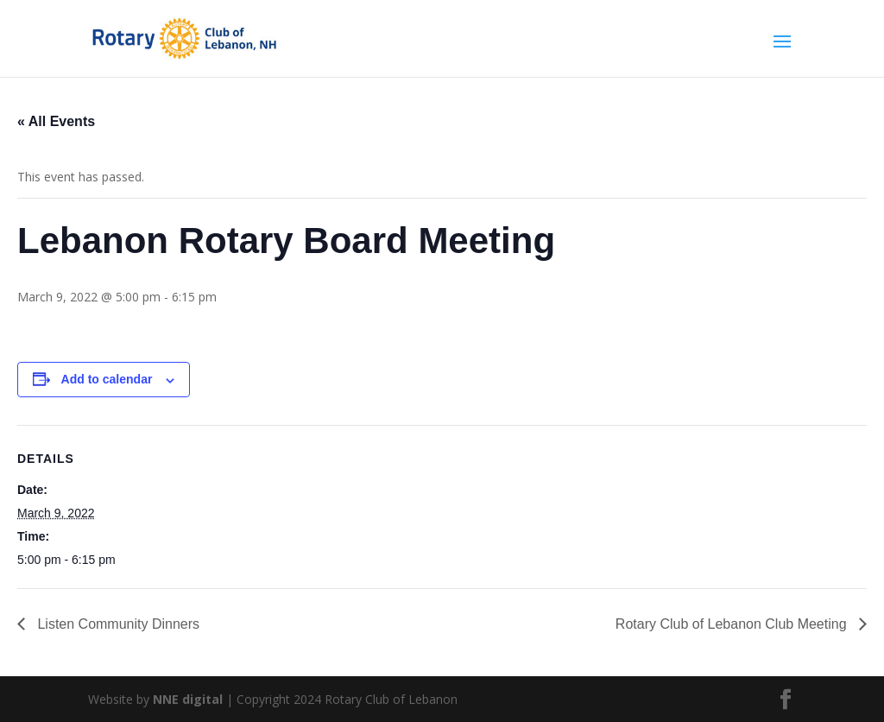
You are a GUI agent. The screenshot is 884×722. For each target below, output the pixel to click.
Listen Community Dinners (116, 624)
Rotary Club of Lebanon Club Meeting (733, 624)
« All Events (56, 121)
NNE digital (188, 699)
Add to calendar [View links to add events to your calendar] (107, 379)
